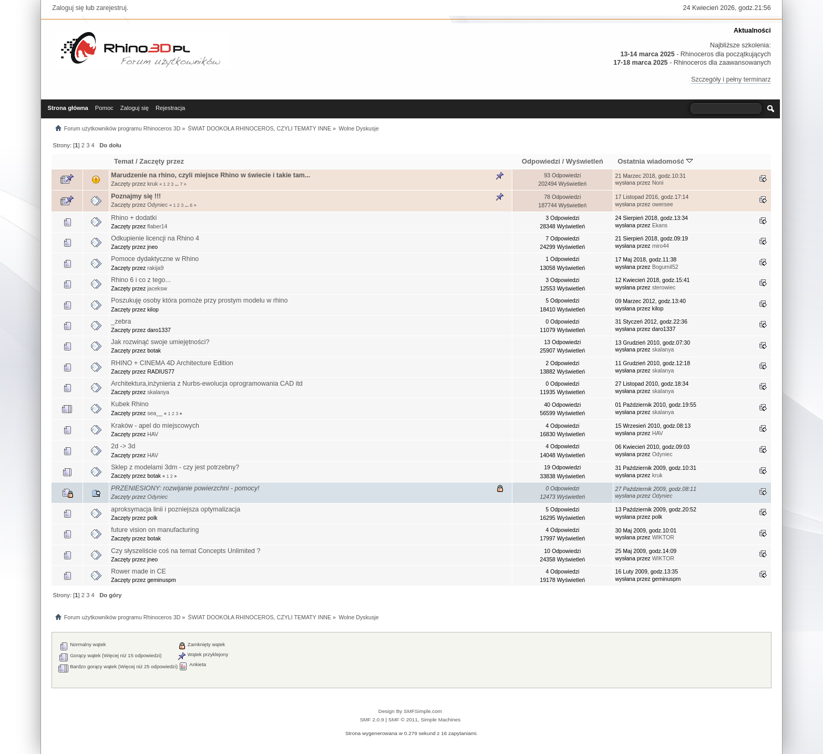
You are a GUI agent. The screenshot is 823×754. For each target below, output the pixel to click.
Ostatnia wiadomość (655, 161)
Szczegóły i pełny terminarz (731, 79)
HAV (152, 434)
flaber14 (157, 226)
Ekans (659, 225)
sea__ (154, 413)
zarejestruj (111, 8)
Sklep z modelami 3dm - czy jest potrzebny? (175, 467)
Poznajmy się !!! (136, 196)
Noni (658, 182)
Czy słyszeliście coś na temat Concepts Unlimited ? (185, 551)
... (177, 184)
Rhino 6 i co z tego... (141, 280)
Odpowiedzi (541, 161)
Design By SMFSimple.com (410, 711)
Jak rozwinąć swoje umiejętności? (160, 342)
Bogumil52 (665, 267)
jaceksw (157, 288)
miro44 (660, 246)
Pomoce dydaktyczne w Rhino (155, 259)
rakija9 (155, 268)
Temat (123, 161)
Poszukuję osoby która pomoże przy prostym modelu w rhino (199, 300)
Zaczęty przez (161, 161)
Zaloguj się (68, 8)
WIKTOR (663, 537)
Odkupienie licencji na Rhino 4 (155, 238)
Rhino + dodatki (134, 218)
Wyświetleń (584, 161)
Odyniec (157, 205)
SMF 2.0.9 (372, 719)
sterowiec (664, 287)
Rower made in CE (138, 571)
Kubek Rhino (129, 404)
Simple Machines (440, 719)
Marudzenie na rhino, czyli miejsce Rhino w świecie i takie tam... (210, 175)
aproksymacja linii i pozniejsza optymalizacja (175, 509)
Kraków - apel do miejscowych (155, 425)
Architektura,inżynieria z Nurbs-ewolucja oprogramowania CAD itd (207, 383)
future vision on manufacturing (155, 530)
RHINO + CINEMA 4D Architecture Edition (172, 363)
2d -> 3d (123, 446)
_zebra (121, 321)
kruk (152, 183)
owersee (662, 204)
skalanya (663, 349)
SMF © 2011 (403, 719)
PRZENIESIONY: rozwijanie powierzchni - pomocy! (185, 488)
